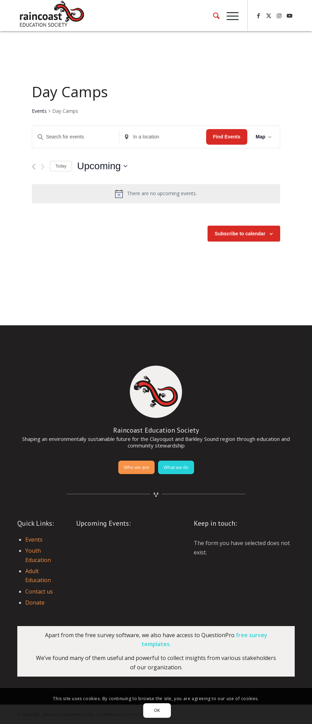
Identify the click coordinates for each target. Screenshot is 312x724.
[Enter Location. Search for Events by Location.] (162, 137)
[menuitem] (213, 15)
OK (157, 710)
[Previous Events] (34, 166)
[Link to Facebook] (258, 15)
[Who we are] (136, 467)
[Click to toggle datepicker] (102, 166)
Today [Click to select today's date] (60, 166)
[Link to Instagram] (279, 15)
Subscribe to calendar (240, 233)
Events (39, 111)
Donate (35, 602)
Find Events (226, 136)
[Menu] (229, 15)
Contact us (39, 591)
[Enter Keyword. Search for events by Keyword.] (75, 137)
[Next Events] (43, 166)
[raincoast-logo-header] (51, 15)
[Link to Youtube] (289, 15)
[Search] (213, 15)
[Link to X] (269, 15)
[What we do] (176, 467)
